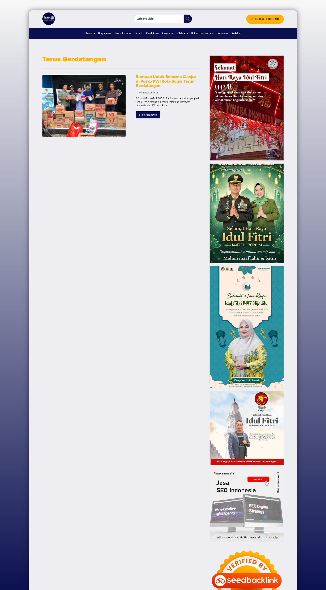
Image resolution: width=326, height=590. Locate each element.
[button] (186, 19)
